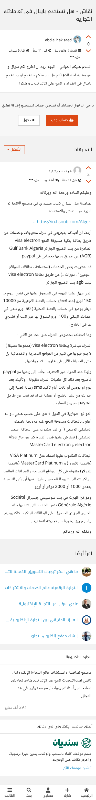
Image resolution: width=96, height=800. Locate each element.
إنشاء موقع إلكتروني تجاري (53, 636)
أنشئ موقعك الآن (77, 768)
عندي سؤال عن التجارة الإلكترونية (48, 604)
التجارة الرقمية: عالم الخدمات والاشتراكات (41, 588)
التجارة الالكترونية (67, 51)
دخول (29, 120)
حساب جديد (61, 120)
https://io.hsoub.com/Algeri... (62, 222)
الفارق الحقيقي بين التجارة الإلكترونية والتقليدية (41, 620)
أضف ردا (51, 180)
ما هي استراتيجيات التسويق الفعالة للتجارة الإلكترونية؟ (41, 572)
